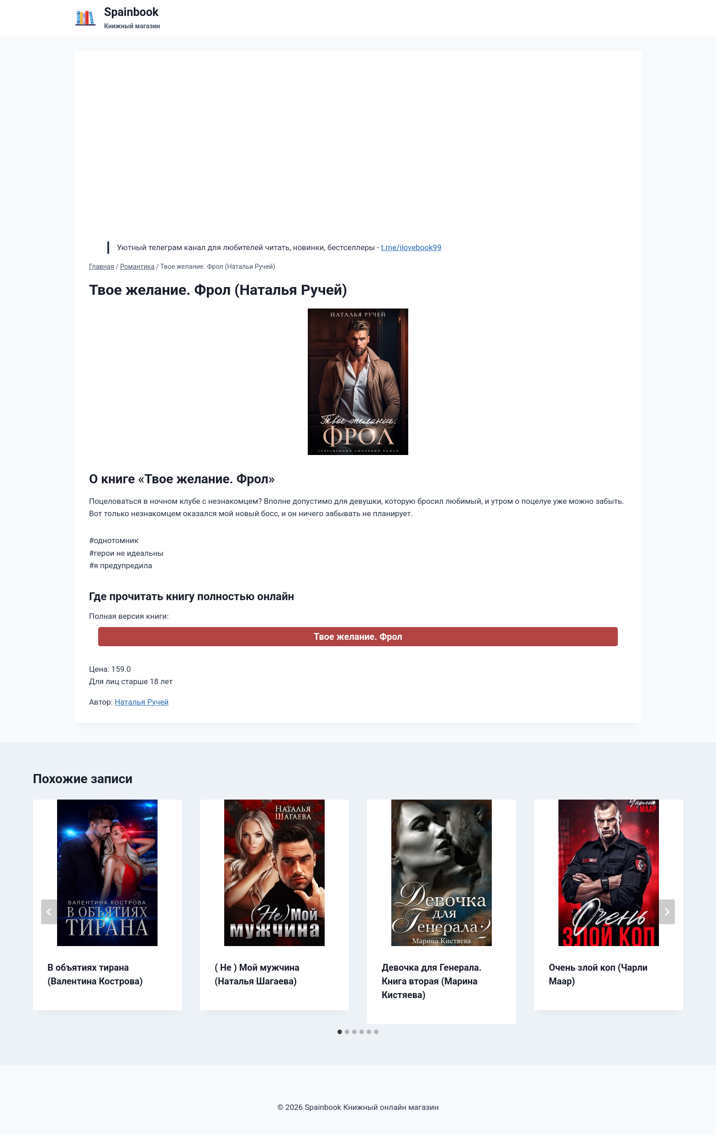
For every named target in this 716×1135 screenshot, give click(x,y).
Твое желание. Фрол (358, 636)
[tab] (339, 1032)
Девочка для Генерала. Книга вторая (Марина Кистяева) (432, 981)
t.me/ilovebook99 (411, 247)
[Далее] (666, 912)
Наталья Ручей (141, 701)
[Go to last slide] (49, 912)
